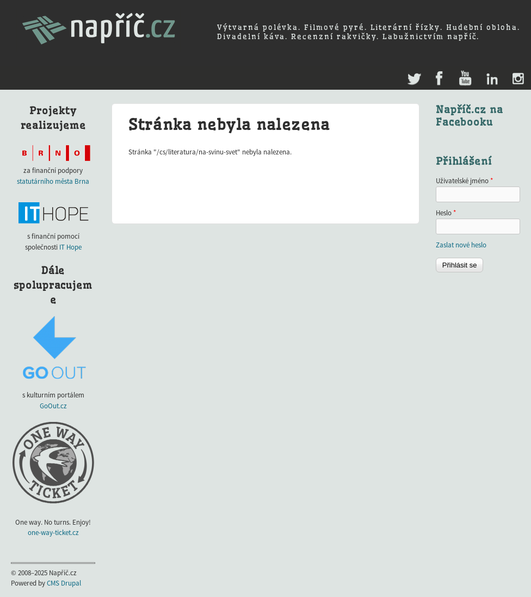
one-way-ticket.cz (53, 532)
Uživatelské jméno (464, 180)
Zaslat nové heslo (461, 245)
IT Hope (70, 247)
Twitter (413, 73)
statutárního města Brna (53, 181)
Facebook (439, 79)
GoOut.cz (53, 406)
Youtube (465, 79)
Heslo (446, 212)
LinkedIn (491, 79)
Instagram (517, 79)
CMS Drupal (64, 583)
